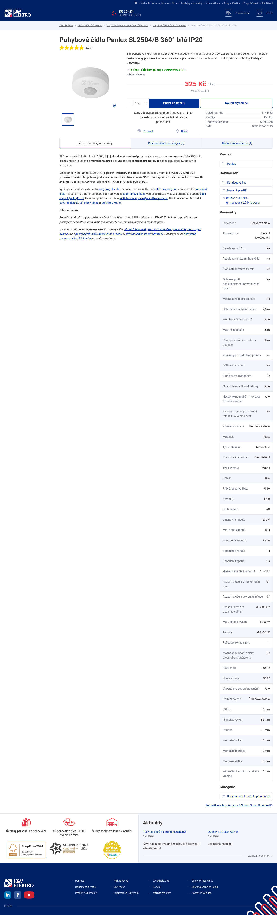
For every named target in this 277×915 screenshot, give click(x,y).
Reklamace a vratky (85, 886)
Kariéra (236, 3)
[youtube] (29, 895)
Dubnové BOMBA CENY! (223, 831)
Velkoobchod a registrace (155, 3)
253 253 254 (126, 11)
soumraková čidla (133, 193)
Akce (174, 3)
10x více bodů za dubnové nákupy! (164, 831)
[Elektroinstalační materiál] (90, 25)
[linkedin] (7, 895)
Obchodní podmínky (202, 880)
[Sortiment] (112, 825)
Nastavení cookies (201, 892)
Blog (226, 3)
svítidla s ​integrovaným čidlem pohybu (144, 198)
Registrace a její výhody (126, 892)
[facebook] (17, 895)
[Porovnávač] (237, 13)
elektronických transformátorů (144, 234)
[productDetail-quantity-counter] (138, 103)
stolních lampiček (135, 229)
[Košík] (264, 13)
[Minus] (130, 103)
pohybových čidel (109, 189)
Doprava (79, 880)
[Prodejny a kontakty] (69, 827)
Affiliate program (162, 892)
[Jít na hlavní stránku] (136, 3)
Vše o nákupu (213, 3)
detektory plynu (89, 202)
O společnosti (251, 3)
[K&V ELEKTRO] (18, 13)
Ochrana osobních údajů (205, 886)
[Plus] (146, 103)
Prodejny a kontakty (191, 3)
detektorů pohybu (165, 189)
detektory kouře (111, 202)
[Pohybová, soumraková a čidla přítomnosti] (127, 25)
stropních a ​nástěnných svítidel (167, 229)
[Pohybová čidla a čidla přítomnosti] (169, 25)
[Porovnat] (145, 131)
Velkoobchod (121, 880)
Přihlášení (266, 3)
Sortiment (119, 886)
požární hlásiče (68, 202)
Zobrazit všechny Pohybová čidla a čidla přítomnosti (239, 805)
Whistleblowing (161, 880)
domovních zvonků (110, 234)
